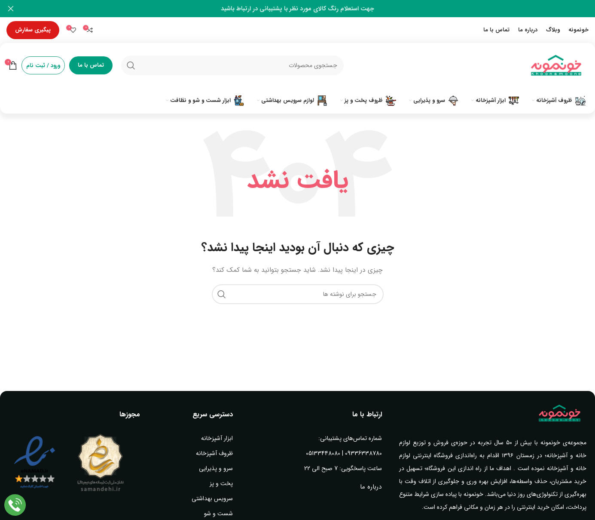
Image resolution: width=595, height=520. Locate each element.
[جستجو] (232, 65)
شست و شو (218, 513)
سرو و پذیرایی (216, 468)
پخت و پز (221, 483)
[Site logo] (556, 65)
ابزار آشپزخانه (217, 438)
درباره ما (370, 487)
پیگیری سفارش (33, 29)
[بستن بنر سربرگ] (10, 8)
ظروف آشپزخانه (214, 453)
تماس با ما (91, 65)
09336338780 (363, 453)
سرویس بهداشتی (212, 498)
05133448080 (323, 453)
